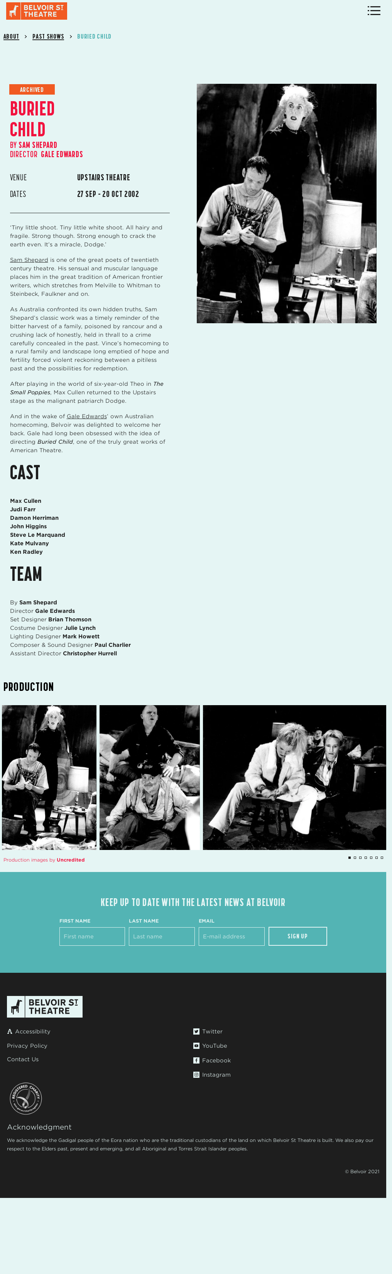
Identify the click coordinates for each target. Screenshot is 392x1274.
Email (207, 921)
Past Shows (48, 36)
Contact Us (23, 1059)
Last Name (144, 921)
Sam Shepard (29, 260)
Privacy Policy (27, 1046)
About (11, 36)
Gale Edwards (87, 416)
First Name (74, 921)
